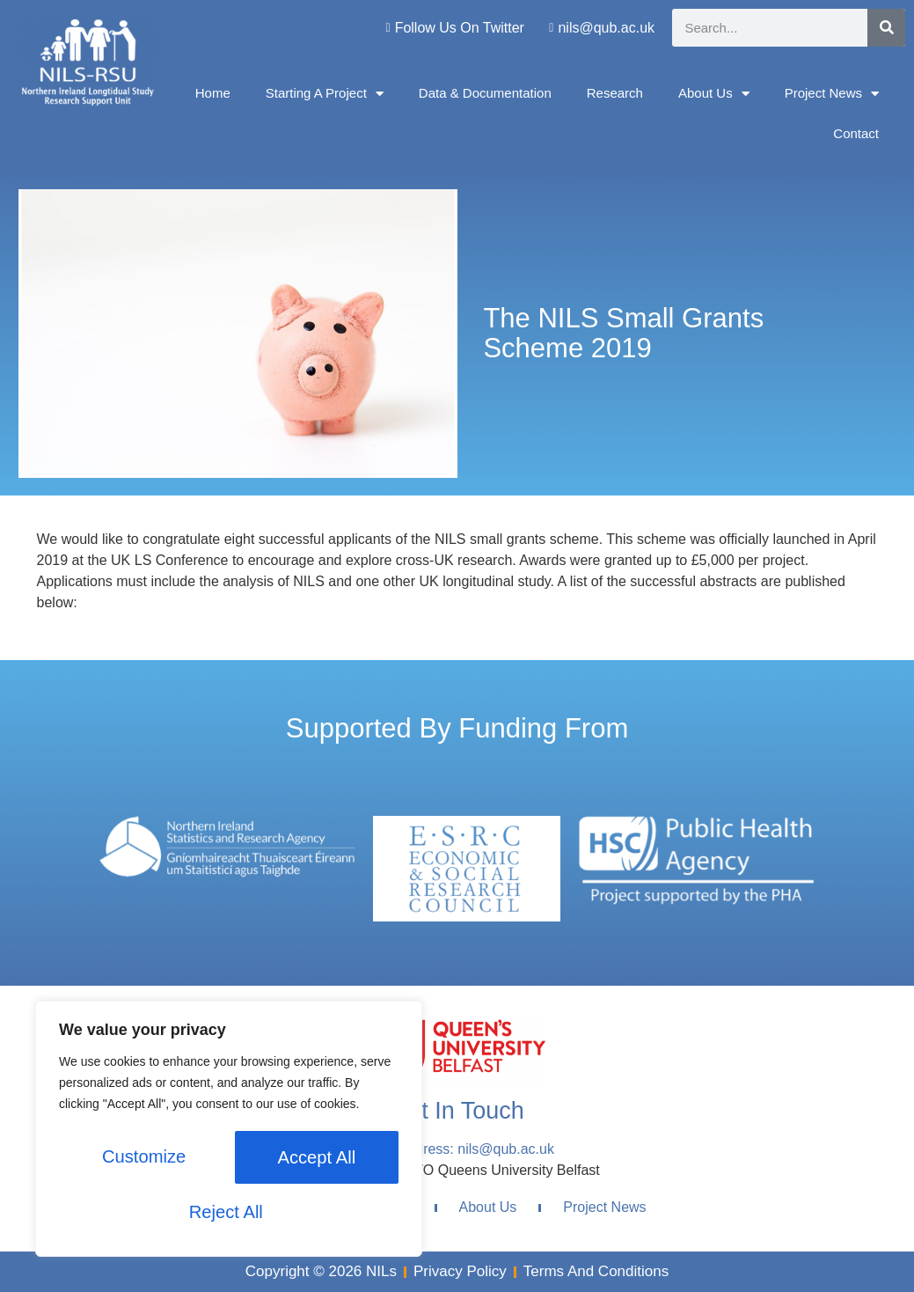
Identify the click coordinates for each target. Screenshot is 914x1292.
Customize (142, 1159)
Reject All (312, 1159)
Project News (832, 93)
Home (212, 92)
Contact (856, 133)
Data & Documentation (485, 92)
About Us (713, 93)
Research (615, 92)
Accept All (228, 1212)
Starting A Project (325, 93)
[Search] (886, 28)
